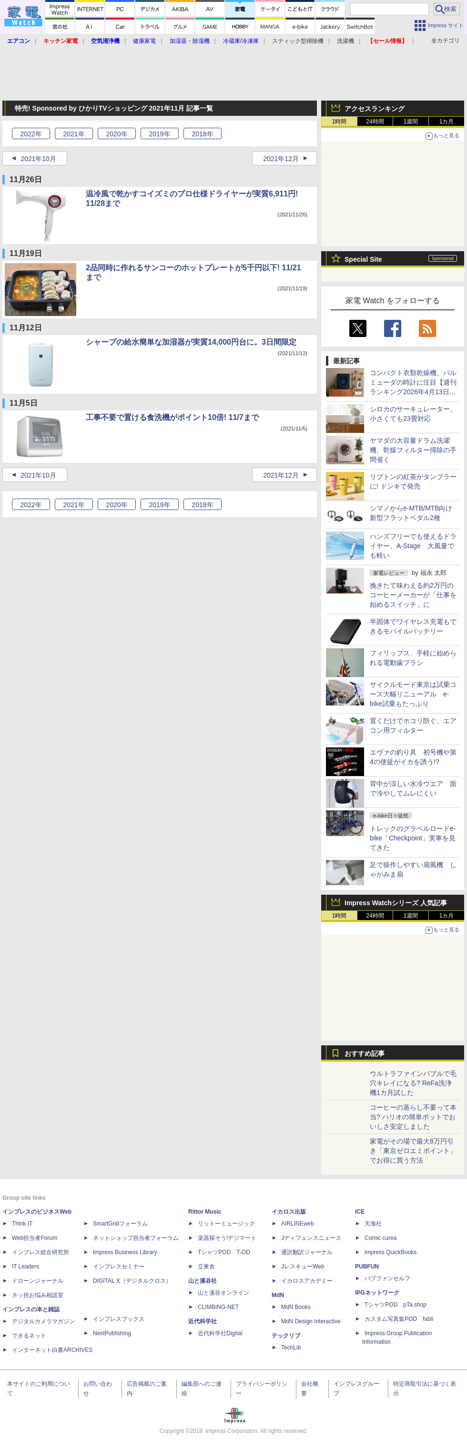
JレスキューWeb (302, 1266)
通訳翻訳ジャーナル (307, 1252)
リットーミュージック (226, 1223)
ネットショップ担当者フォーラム (136, 1238)
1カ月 (446, 121)
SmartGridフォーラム (120, 1223)
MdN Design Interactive (311, 1321)
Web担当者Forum (34, 1238)
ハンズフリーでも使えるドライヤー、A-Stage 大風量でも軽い (413, 545)
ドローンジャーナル (37, 1280)
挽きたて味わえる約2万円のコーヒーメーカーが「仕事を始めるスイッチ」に (413, 595)
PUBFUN (367, 1266)
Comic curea (380, 1238)
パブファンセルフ (387, 1278)
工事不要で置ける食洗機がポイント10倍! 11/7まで (172, 417)
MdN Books (296, 1307)
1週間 (411, 121)
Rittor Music (204, 1211)
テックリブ (286, 1335)
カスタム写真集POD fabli (399, 1319)
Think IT (22, 1223)
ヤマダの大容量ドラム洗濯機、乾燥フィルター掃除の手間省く (413, 450)
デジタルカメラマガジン (43, 1321)
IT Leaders (25, 1266)
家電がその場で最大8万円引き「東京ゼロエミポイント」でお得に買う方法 (413, 1150)
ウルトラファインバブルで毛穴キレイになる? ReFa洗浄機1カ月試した (413, 1083)
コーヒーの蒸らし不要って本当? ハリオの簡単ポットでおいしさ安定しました (413, 1117)
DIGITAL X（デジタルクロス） (132, 1280)
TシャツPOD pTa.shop (395, 1304)
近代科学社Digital (220, 1333)
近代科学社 (202, 1321)
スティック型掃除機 (298, 41)
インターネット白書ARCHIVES (52, 1350)
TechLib (291, 1347)
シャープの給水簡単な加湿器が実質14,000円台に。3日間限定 (191, 342)
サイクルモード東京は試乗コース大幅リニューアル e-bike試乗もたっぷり (413, 694)
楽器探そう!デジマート (227, 1238)
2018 (202, 134)
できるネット (29, 1335)
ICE (360, 1211)
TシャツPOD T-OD (224, 1252)
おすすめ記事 (365, 1053)
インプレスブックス (118, 1319)
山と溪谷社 (202, 1280)
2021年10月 (38, 159)
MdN (278, 1295)
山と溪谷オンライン (223, 1292)
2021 (73, 134)
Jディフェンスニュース (311, 1238)
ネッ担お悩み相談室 (37, 1295)
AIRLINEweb (297, 1223)
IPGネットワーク (377, 1292)
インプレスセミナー (118, 1266)
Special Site (363, 259)
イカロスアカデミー (307, 1280)
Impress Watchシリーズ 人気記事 (396, 903)
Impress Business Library (125, 1252)
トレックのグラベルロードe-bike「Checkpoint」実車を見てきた (413, 838)
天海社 (373, 1223)
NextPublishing (112, 1333)
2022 (30, 134)
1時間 (339, 121)
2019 (159, 134)
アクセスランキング (375, 108)
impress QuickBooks (390, 1252)
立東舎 (206, 1266)
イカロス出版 (289, 1211)
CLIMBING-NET (218, 1307)
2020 (116, 134)
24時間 (375, 121)
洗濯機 (345, 41)
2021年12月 (281, 159)
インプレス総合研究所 (40, 1252)
